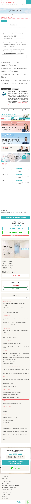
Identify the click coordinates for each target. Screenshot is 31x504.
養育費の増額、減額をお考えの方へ (11, 397)
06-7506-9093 (7, 502)
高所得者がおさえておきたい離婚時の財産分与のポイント (16, 322)
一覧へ (16, 109)
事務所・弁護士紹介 (6, 492)
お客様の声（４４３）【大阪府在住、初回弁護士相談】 (19, 176)
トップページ (5, 476)
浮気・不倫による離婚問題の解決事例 (10, 485)
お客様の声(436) (6, 426)
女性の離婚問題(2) (7, 340)
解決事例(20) (5, 350)
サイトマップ (6, 439)
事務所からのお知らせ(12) (8, 414)
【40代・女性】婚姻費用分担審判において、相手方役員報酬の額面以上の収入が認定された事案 (16, 354)
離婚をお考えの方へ (6, 478)
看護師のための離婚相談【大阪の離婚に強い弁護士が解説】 (15, 318)
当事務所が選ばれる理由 (7, 489)
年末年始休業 (6, 422)
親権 (4, 409)
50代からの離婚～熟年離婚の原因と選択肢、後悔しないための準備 (16, 304)
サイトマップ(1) (6, 437)
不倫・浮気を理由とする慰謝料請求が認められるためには (16, 373)
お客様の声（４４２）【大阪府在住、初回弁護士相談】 (19, 182)
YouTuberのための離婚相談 (9, 324)
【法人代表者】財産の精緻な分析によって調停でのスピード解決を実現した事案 (16, 362)
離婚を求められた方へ (7, 481)
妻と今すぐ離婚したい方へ (9, 334)
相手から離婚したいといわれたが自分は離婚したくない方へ (16, 308)
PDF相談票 (15, 285)
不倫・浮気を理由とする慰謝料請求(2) (11, 366)
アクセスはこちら (15, 275)
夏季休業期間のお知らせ (8, 420)
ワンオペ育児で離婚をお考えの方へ (11, 312)
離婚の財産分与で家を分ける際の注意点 (12, 392)
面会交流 (5, 411)
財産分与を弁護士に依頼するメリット (11, 394)
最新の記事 (16, 89)
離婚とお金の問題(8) (7, 389)
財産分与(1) (5, 400)
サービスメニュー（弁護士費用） (9, 487)
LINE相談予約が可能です (15, 232)
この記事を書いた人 (7, 89)
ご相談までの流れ (6, 494)
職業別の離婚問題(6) (7, 315)
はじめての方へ (5, 483)
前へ (5, 109)
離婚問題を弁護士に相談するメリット (11, 386)
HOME (2, 14)
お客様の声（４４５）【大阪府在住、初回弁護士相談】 (19, 170)
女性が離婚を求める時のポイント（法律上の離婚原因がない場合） (16, 347)
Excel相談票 (15, 288)
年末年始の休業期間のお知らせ (10, 417)
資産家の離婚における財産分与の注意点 (12, 403)
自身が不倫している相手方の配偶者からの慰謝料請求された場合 (16, 331)
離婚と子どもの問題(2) (8, 406)
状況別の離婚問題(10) (7, 301)
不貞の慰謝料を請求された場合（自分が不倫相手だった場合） (16, 370)
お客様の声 (7, 14)
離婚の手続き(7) (6, 376)
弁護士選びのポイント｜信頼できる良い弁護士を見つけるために (16, 380)
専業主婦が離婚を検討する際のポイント (12, 343)
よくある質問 (5, 498)
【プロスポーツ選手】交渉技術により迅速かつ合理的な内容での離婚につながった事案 (16, 358)
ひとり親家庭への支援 (8, 383)
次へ (26, 109)
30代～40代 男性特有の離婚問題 (10, 337)
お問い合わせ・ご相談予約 (19, 502)
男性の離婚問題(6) (7, 328)
